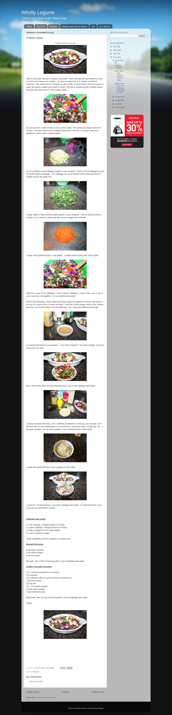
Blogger (100, 708)
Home (29, 26)
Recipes (53, 26)
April (117, 104)
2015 (115, 54)
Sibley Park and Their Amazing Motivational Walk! (120, 87)
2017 (115, 47)
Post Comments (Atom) (46, 698)
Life (93, 26)
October (118, 97)
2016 (115, 50)
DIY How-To (104, 26)
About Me (41, 26)
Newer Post (32, 692)
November (119, 60)
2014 (115, 57)
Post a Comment (36, 681)
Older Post (98, 692)
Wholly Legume (38, 12)
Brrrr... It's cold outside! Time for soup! (119, 75)
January (118, 107)
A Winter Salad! (118, 67)
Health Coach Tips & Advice (74, 26)
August (118, 100)
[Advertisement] (143, 54)
